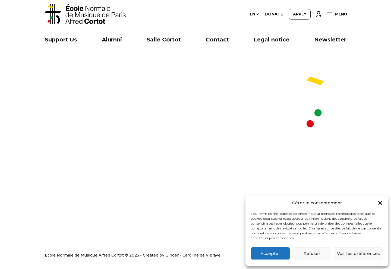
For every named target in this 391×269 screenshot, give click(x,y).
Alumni (112, 39)
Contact (217, 39)
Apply (299, 14)
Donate (274, 14)
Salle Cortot (164, 39)
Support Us (61, 39)
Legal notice (271, 39)
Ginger (172, 255)
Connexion (318, 12)
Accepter (270, 253)
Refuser (312, 253)
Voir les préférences (358, 253)
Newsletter (330, 39)
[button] (380, 203)
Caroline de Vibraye (201, 255)
